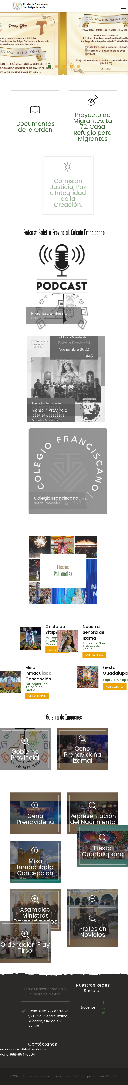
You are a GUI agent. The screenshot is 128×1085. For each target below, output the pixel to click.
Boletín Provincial (55, 410)
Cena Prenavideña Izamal (63, 755)
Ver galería (75, 655)
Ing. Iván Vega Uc (105, 1076)
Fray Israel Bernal (53, 313)
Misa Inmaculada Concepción (19, 673)
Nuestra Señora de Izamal (75, 632)
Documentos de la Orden (35, 127)
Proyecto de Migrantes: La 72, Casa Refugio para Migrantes (93, 127)
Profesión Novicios (93, 911)
